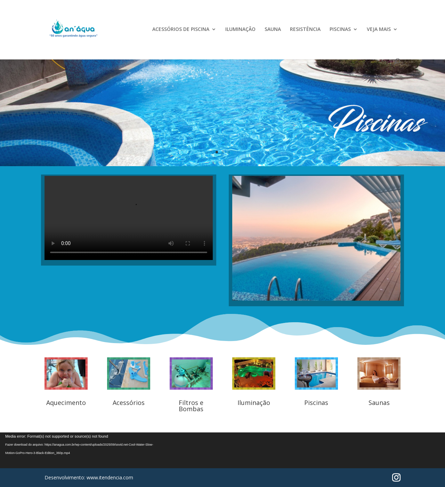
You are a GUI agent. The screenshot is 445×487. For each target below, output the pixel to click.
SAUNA (273, 29)
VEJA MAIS (379, 29)
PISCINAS (340, 29)
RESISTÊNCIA (305, 29)
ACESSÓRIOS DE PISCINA (180, 29)
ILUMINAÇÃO (240, 29)
